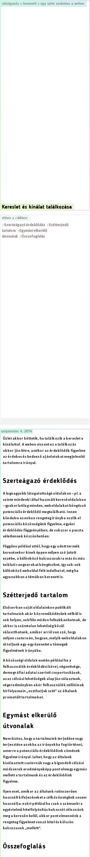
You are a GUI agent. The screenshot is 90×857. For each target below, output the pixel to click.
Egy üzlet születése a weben (62, 4)
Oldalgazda (11, 4)
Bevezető (29, 4)
